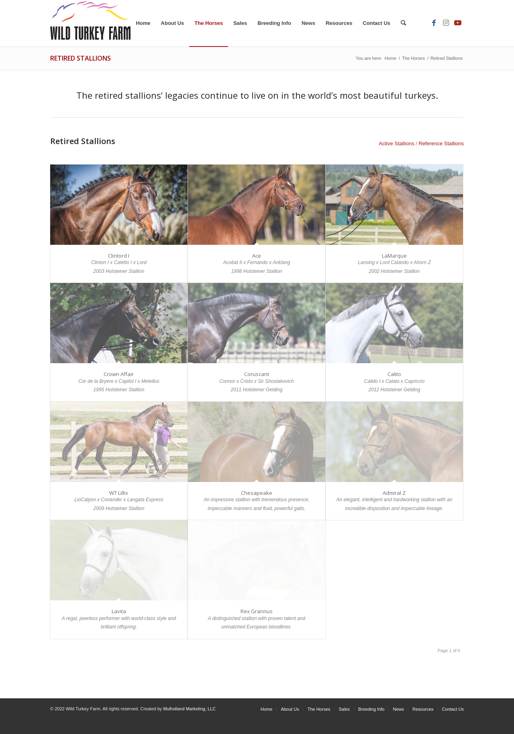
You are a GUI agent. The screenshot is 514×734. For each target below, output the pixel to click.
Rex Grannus (257, 611)
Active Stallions (396, 143)
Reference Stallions (441, 143)
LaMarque (394, 255)
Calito (394, 374)
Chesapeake (256, 492)
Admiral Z (394, 492)
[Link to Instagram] (446, 23)
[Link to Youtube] (458, 23)
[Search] (403, 23)
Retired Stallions (80, 58)
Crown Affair (119, 374)
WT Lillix (118, 492)
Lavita (119, 611)
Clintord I (118, 255)
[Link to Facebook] (434, 23)
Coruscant (256, 374)
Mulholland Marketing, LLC (189, 708)
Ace (256, 255)
